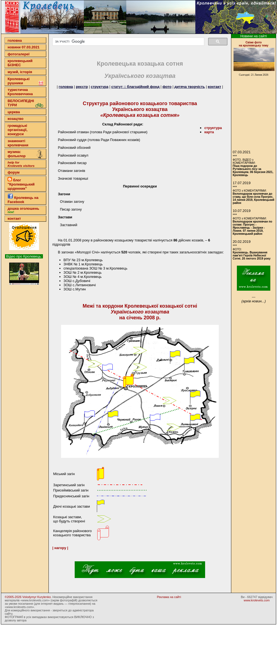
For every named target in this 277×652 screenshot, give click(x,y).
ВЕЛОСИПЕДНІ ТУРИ (25, 103)
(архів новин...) (253, 301)
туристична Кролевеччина (20, 92)
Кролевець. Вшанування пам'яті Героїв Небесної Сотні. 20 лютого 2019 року (252, 255)
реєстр (82, 87)
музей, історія (20, 72)
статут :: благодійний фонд (135, 87)
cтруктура (213, 128)
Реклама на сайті (169, 597)
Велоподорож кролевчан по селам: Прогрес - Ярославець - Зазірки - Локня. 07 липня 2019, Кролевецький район (252, 227)
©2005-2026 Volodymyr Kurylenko (28, 597)
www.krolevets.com (257, 600)
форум (14, 172)
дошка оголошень (23, 210)
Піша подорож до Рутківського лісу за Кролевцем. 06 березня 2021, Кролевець (253, 170)
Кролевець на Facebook (23, 198)
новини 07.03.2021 (23, 47)
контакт (14, 218)
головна (15, 40)
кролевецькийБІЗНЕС (20, 63)
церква (14, 112)
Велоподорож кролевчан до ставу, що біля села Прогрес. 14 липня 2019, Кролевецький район (253, 198)
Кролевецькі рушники (25, 81)
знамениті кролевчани (18, 143)
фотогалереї (19, 54)
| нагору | (60, 548)
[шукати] (127, 41)
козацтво (15, 119)
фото (166, 87)
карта (209, 132)
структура (99, 87)
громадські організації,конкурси (17, 130)
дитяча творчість (189, 87)
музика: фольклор (25, 154)
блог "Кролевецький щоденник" (21, 184)
